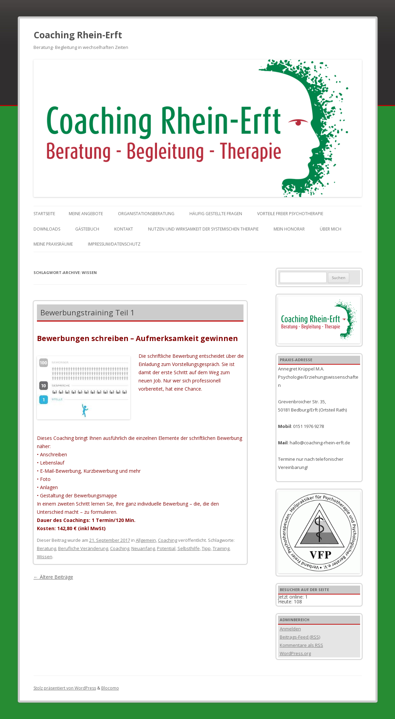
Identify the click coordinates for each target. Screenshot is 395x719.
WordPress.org (295, 653)
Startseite (44, 214)
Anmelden (290, 629)
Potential (166, 548)
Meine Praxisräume (53, 244)
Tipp (206, 548)
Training (221, 548)
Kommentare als (301, 645)
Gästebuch (87, 229)
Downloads (47, 229)
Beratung (46, 548)
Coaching (167, 540)
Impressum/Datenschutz (114, 244)
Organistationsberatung (146, 214)
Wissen (44, 556)
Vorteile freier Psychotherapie (290, 214)
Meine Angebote (86, 214)
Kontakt (123, 229)
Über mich (330, 229)
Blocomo (110, 688)
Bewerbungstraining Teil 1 (87, 312)
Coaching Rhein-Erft (78, 35)
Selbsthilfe (188, 548)
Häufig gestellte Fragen (215, 214)
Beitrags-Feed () (300, 637)
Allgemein (146, 540)
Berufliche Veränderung (83, 548)
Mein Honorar (289, 229)
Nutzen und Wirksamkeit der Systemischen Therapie (203, 229)
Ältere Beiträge (53, 577)
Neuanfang (143, 548)
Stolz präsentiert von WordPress (65, 688)
